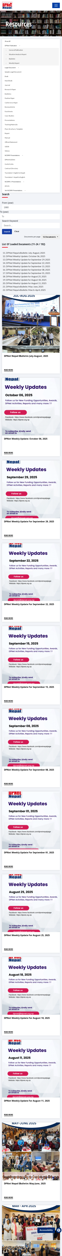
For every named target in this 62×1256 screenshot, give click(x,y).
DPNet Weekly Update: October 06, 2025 (25, 438)
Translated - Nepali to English (15, 177)
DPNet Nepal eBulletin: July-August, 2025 (26, 355)
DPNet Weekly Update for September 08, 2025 (29, 769)
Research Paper (10, 89)
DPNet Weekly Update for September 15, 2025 (29, 687)
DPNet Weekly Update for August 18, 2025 (27, 1018)
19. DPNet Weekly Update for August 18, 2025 (24, 279)
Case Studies (9, 116)
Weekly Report (14, 63)
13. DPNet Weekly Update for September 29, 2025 (26, 259)
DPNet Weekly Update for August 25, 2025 (27, 935)
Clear (16, 231)
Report (7, 133)
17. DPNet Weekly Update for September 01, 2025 (26, 273)
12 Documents (50, 236)
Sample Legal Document (13, 72)
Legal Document (10, 67)
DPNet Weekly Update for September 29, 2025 (29, 521)
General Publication (16, 50)
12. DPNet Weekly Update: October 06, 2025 (24, 256)
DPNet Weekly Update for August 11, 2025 (27, 1100)
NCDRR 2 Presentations (13, 182)
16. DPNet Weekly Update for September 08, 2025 (26, 269)
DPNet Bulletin (10, 160)
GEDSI (7, 146)
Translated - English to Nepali (15, 173)
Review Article (10, 107)
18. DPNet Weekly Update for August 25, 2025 (24, 276)
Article (7, 186)
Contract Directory (11, 168)
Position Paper (10, 98)
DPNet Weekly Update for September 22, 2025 (29, 604)
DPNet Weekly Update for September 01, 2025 (29, 852)
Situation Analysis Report (17, 54)
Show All (7, 41)
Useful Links (9, 164)
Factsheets (9, 111)
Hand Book (8, 81)
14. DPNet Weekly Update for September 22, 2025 (26, 263)
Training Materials (11, 124)
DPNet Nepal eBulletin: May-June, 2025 (25, 1183)
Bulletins (8, 94)
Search (7, 231)
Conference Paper (11, 103)
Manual (7, 138)
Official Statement (11, 142)
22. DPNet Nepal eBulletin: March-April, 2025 (24, 290)
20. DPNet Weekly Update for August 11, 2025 (24, 283)
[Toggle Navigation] (56, 5)
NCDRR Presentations (12, 155)
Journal (7, 85)
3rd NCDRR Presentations (13, 190)
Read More (8, 370)
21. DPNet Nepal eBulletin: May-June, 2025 (23, 286)
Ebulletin (12, 59)
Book (6, 76)
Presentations (10, 120)
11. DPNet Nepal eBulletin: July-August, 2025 (24, 252)
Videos (7, 151)
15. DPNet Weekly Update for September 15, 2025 (26, 266)
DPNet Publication (11, 45)
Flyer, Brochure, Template (14, 129)
